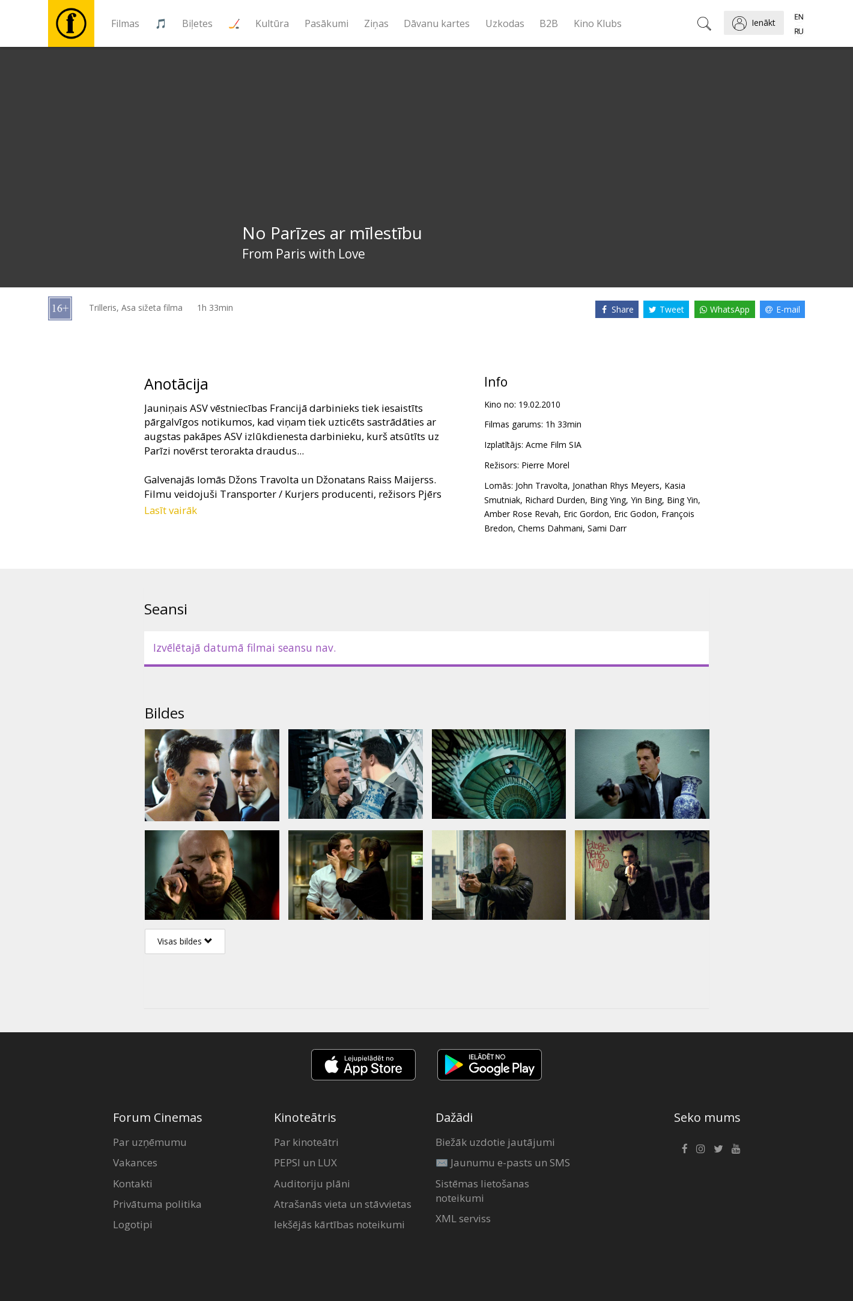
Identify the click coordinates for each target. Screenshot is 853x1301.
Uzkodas (504, 23)
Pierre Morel (545, 465)
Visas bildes (185, 941)
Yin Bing (646, 500)
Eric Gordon (586, 513)
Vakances (135, 1162)
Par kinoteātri (306, 1142)
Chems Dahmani (550, 528)
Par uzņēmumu (150, 1142)
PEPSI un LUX (305, 1162)
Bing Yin (682, 500)
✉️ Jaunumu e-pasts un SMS (503, 1162)
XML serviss (463, 1218)
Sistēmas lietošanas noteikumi (482, 1191)
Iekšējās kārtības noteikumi (339, 1224)
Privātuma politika (157, 1204)
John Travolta (541, 485)
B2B (548, 23)
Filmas (125, 23)
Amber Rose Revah (521, 513)
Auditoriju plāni (312, 1183)
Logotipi (133, 1224)
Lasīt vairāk (170, 510)
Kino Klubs (598, 23)
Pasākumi (326, 23)
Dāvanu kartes (437, 23)
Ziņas (376, 23)
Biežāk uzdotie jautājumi (495, 1142)
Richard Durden (555, 500)
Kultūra (272, 23)
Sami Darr (607, 528)
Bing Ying (608, 500)
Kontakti (133, 1183)
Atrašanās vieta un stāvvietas (342, 1204)
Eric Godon (635, 513)
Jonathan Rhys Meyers (616, 485)
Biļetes (197, 23)
